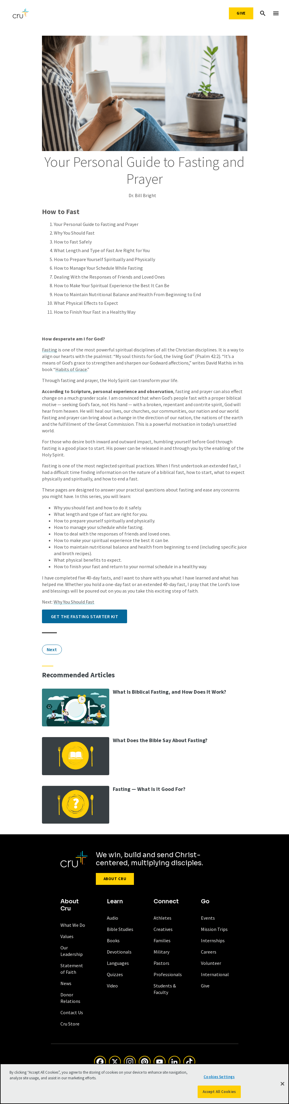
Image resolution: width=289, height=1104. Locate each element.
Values (67, 936)
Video (112, 986)
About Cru (115, 878)
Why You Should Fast (74, 233)
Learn (115, 901)
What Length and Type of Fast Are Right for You (102, 250)
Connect (166, 901)
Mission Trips (214, 929)
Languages (118, 963)
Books (113, 940)
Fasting (49, 350)
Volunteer (211, 963)
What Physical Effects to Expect (86, 303)
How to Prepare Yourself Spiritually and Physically (104, 259)
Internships (213, 940)
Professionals (168, 974)
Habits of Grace (71, 369)
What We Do (72, 925)
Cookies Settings (219, 1078)
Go (205, 901)
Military (161, 952)
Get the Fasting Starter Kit (84, 616)
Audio (112, 918)
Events (208, 918)
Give (241, 13)
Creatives (163, 929)
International (215, 974)
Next (52, 649)
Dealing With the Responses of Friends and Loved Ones (109, 277)
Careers (208, 952)
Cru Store (69, 1024)
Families (162, 940)
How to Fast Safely (73, 242)
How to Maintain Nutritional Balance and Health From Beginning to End (127, 294)
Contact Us (71, 1012)
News (65, 983)
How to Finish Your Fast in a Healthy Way (94, 312)
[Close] (282, 1085)
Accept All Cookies (219, 1093)
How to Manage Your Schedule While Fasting (98, 268)
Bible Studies (120, 929)
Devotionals (119, 952)
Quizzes (115, 974)
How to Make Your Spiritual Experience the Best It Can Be (111, 285)
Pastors (161, 963)
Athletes (162, 918)
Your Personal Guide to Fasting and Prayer (96, 224)
